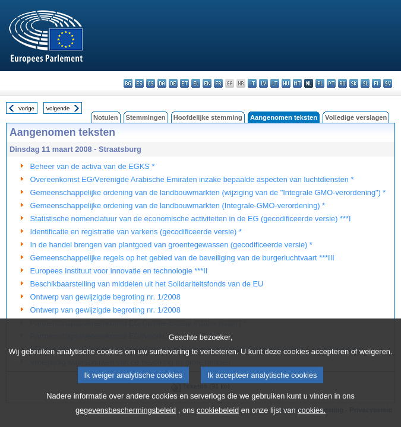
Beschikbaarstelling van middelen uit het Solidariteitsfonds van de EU (147, 283)
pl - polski (319, 83)
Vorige (26, 108)
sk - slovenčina (353, 83)
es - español (139, 83)
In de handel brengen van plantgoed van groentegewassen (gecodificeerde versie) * (171, 244)
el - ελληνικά (195, 83)
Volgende (58, 108)
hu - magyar (286, 83)
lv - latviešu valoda (263, 83)
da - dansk (161, 83)
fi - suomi (376, 83)
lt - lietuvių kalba (274, 83)
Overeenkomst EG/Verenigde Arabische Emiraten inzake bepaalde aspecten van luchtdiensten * (192, 179)
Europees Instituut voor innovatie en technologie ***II (119, 270)
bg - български (128, 83)
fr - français (218, 83)
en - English (207, 83)
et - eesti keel (184, 83)
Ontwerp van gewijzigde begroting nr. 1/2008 (105, 296)
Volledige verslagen (356, 117)
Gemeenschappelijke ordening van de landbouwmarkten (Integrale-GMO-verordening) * (178, 205)
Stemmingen (146, 117)
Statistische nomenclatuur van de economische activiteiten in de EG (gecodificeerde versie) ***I (190, 218)
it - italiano (252, 83)
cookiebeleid (218, 418)
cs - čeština (150, 83)
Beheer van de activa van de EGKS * (92, 166)
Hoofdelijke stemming (207, 117)
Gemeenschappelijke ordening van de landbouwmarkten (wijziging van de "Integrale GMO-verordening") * (208, 192)
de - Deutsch (173, 83)
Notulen (105, 117)
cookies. (312, 418)
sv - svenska (387, 83)
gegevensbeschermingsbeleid (125, 418)
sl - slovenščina (365, 83)
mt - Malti (297, 83)
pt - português (331, 83)
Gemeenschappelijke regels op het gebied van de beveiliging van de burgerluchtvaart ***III (182, 257)
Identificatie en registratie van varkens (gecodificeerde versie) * (136, 231)
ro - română (342, 83)
